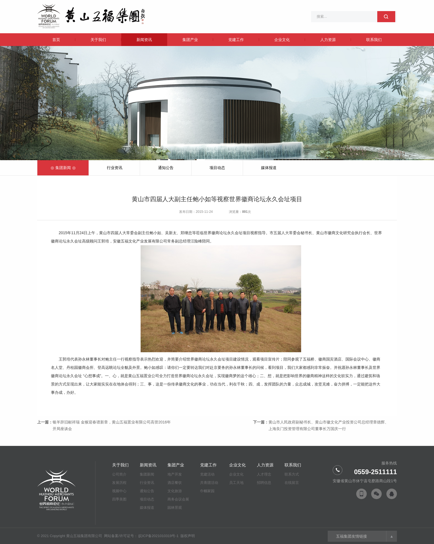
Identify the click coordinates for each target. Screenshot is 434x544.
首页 (56, 39)
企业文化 (282, 39)
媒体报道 (269, 167)
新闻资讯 (144, 39)
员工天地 (236, 483)
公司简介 (119, 474)
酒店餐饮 (174, 483)
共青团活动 (209, 483)
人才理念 (264, 474)
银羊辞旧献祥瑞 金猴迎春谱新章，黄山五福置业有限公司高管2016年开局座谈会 (112, 425)
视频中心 (119, 491)
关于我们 (98, 39)
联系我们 (374, 39)
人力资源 (328, 39)
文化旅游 (174, 491)
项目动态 (217, 167)
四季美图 (119, 499)
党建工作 (236, 39)
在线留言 (292, 483)
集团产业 (190, 39)
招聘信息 (264, 483)
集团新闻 (63, 167)
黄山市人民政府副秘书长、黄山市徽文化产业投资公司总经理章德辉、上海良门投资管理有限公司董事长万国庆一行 (328, 425)
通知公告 (166, 167)
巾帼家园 (207, 491)
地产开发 (174, 474)
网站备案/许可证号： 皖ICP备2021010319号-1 (141, 536)
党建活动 (207, 474)
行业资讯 (114, 167)
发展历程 (119, 483)
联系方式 (292, 474)
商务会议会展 (178, 499)
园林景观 (174, 507)
